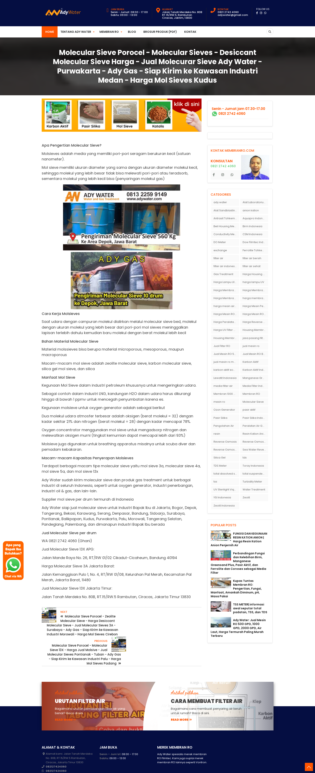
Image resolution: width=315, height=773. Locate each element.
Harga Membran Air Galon (226, 290)
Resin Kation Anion (255, 434)
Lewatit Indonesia (225, 378)
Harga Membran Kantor (255, 290)
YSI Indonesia (222, 497)
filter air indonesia (225, 266)
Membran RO (109, 32)
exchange (220, 250)
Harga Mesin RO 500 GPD (255, 314)
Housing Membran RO (226, 338)
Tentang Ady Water (75, 32)
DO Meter (220, 242)
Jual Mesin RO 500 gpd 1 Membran (226, 354)
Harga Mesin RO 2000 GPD (226, 314)
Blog (132, 32)
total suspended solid (255, 474)
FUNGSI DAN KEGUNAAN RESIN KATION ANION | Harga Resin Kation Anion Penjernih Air (239, 539)
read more (65, 695)
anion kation (251, 210)
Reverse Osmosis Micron (255, 442)
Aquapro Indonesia (255, 218)
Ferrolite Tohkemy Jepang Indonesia (255, 250)
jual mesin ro (251, 346)
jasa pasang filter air (255, 338)
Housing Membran (255, 330)
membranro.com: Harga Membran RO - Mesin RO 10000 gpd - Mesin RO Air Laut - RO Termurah (129, 767)
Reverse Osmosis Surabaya (226, 450)
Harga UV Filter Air (225, 330)
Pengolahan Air (224, 426)
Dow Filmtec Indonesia (255, 242)
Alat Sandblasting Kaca (226, 210)
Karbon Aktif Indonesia (255, 370)
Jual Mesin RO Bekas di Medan (255, 354)
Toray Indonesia (253, 466)
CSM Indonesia (252, 234)
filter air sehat (252, 266)
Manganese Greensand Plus (255, 378)
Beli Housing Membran (226, 226)
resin (217, 434)
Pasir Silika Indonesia (255, 418)
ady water (220, 202)
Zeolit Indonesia (224, 506)
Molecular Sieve (253, 402)
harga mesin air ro (226, 306)
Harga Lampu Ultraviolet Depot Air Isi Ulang (226, 282)
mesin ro (219, 402)
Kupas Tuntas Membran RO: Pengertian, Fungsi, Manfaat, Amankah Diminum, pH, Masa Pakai (236, 589)
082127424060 (56, 742)
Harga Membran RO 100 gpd (226, 298)
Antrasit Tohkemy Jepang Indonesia (226, 218)
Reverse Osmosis (225, 442)
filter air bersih (252, 258)
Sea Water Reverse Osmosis (255, 450)
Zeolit (246, 497)
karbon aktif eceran (226, 370)
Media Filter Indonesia (255, 386)
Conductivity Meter (226, 234)
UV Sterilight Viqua (226, 489)
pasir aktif (249, 410)
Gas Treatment (223, 274)
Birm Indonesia (252, 226)
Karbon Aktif (250, 362)
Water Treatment (254, 489)
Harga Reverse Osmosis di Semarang (255, 322)
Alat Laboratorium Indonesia (255, 202)
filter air (218, 258)
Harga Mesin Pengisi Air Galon (255, 306)
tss (215, 482)
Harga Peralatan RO (226, 322)
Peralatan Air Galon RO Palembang (255, 426)
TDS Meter (220, 466)
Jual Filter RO (222, 346)
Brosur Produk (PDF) (160, 32)
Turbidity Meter (252, 482)
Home (49, 32)
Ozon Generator (224, 410)
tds (245, 457)
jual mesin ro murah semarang (226, 362)
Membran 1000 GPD (226, 394)
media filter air (223, 386)
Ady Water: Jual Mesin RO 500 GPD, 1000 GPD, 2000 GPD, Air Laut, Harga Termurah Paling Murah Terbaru (238, 628)
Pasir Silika (220, 418)
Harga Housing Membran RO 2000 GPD (255, 274)
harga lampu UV (253, 282)
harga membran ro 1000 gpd (255, 298)
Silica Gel (220, 457)
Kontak (190, 32)
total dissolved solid (226, 474)
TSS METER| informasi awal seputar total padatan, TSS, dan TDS (250, 608)
